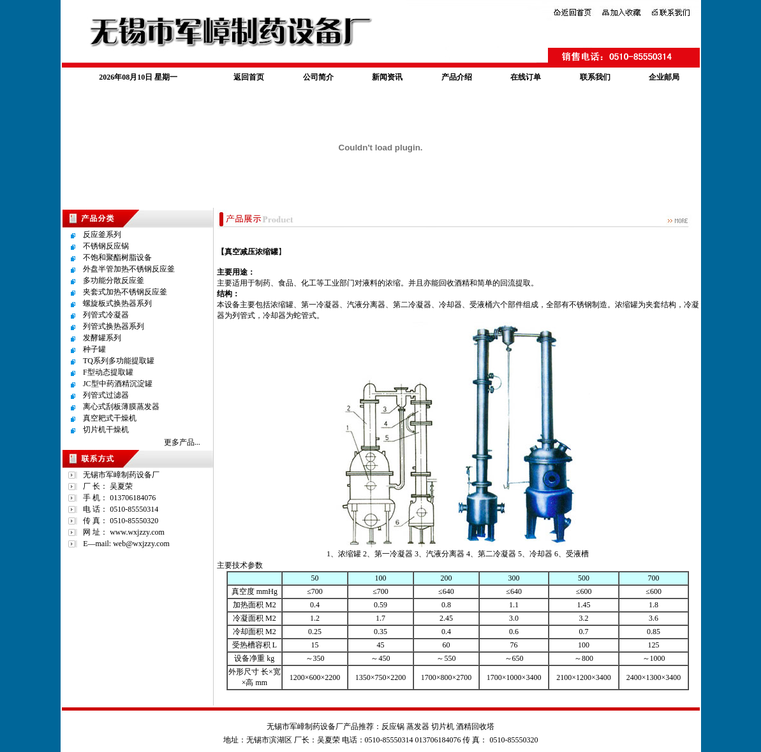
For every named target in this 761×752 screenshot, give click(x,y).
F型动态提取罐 (108, 372)
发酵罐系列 (102, 337)
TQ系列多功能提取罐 (118, 360)
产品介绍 (456, 77)
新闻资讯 (387, 77)
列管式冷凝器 (106, 314)
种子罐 (94, 349)
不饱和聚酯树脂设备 (117, 257)
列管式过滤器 (106, 395)
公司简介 (318, 77)
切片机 (442, 726)
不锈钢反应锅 (106, 246)
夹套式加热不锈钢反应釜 (125, 291)
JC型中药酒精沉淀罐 (117, 383)
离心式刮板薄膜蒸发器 (121, 406)
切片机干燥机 (106, 429)
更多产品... (182, 442)
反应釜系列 (102, 234)
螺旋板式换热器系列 (117, 303)
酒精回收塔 (475, 726)
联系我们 (595, 77)
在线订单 (525, 77)
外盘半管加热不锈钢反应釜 (129, 268)
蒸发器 (417, 726)
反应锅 (392, 726)
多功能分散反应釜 (113, 280)
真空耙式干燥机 (110, 418)
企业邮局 (664, 77)
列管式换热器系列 (113, 326)
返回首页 (248, 77)
